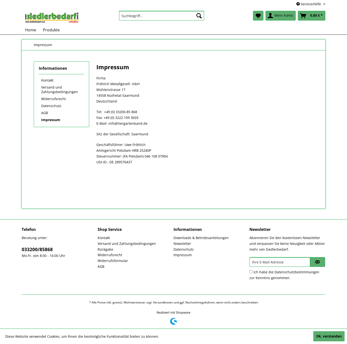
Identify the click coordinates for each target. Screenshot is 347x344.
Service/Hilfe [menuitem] (309, 4)
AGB (44, 112)
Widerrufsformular (113, 260)
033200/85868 (37, 249)
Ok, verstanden (329, 336)
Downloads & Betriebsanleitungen (201, 237)
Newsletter (182, 243)
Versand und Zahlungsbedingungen (59, 89)
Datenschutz (51, 105)
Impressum (50, 119)
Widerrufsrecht (53, 98)
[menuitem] (161, 16)
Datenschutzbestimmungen (296, 272)
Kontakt (47, 80)
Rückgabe (105, 249)
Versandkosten (163, 302)
